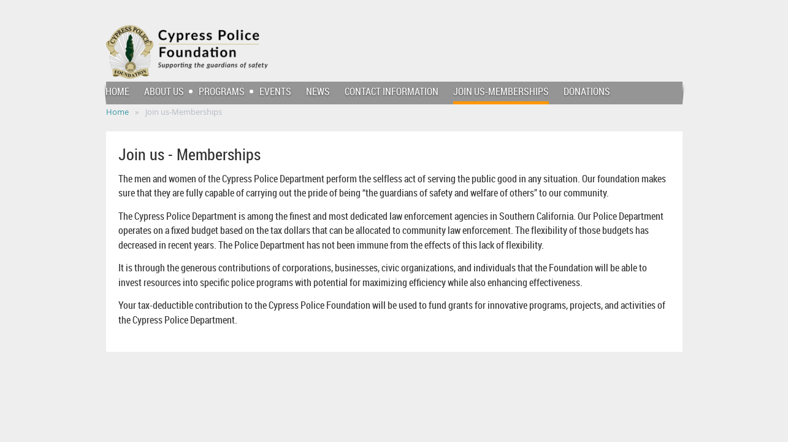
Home (117, 111)
